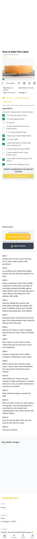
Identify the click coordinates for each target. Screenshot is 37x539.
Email (3, 518)
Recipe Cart (11, 498)
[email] (29, 83)
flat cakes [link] (9, 98)
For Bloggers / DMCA (8, 521)
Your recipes (10, 83)
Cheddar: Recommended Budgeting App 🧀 (17, 532)
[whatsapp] (34, 83)
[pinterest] (24, 83)
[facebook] (19, 83)
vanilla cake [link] (7, 102)
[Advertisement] (18, 25)
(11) (7, 55)
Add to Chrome (18, 246)
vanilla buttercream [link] (22, 98)
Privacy (3, 507)
